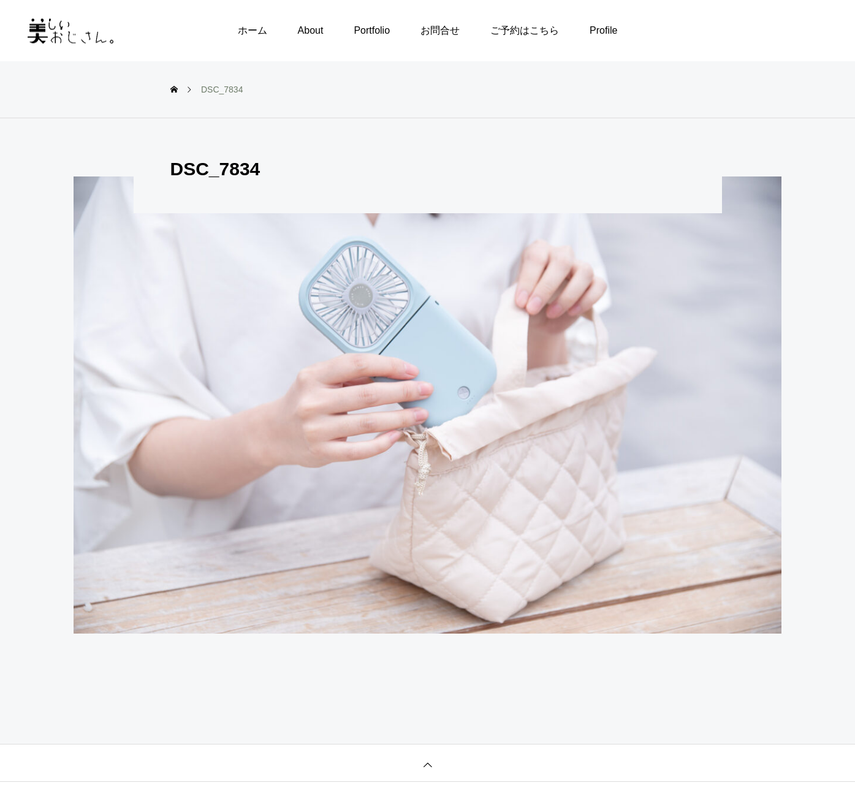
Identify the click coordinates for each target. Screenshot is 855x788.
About (311, 30)
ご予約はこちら (524, 30)
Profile (603, 30)
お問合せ (440, 30)
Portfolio (372, 30)
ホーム (252, 30)
